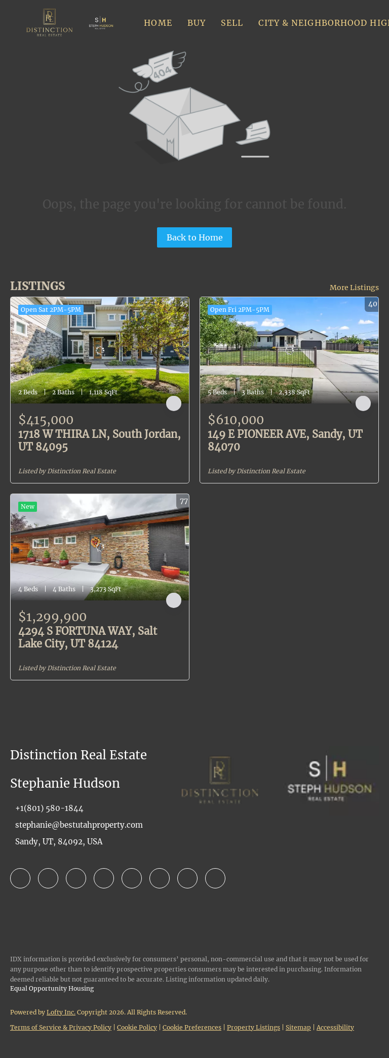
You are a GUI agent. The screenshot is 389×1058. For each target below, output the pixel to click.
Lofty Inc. (61, 1012)
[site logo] (220, 807)
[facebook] (20, 878)
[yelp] (104, 878)
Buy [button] (196, 23)
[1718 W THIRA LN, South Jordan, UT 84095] (100, 350)
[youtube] (159, 878)
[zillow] (76, 878)
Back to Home (195, 237)
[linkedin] (48, 878)
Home (158, 23)
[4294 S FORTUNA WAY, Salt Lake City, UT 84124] (100, 547)
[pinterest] (187, 878)
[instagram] (132, 878)
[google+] (215, 878)
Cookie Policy (137, 1027)
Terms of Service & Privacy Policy (60, 1027)
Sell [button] (232, 23)
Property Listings (253, 1027)
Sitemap (298, 1027)
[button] (49, 23)
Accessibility (335, 1027)
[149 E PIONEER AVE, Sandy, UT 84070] (289, 350)
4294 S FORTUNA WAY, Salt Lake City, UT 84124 (87, 637)
